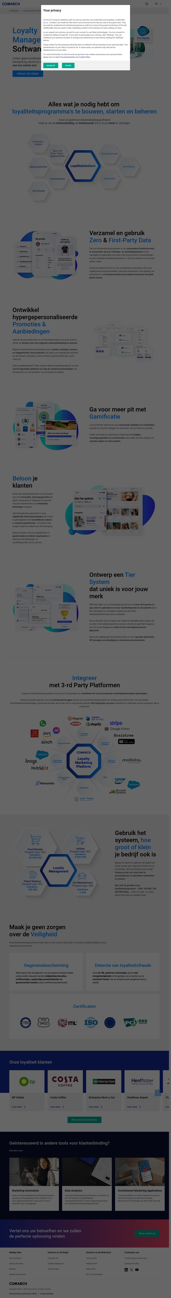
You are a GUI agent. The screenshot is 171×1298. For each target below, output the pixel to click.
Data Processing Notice (65, 57)
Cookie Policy (84, 57)
